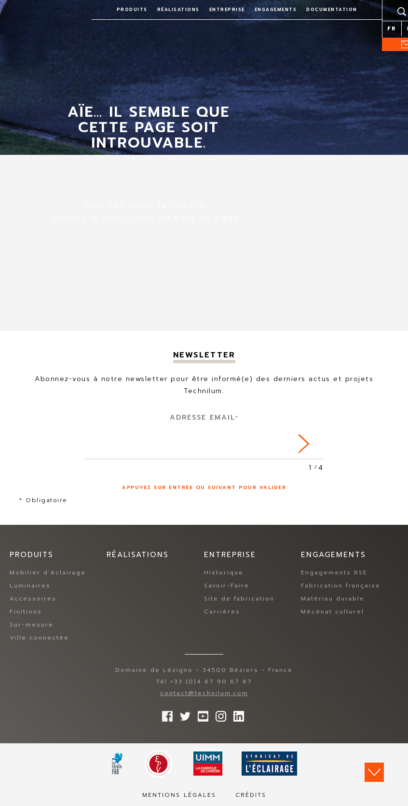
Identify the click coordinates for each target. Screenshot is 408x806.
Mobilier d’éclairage (48, 572)
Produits (132, 9)
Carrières (222, 611)
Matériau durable (333, 598)
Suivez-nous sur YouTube (200, 714)
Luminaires (30, 585)
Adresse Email (204, 417)
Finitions (26, 611)
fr (391, 29)
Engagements (276, 9)
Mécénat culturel (332, 611)
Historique (224, 572)
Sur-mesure (32, 624)
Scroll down (374, 772)
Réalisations (178, 9)
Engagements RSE (334, 572)
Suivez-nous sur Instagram (218, 714)
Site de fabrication (239, 598)
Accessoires (33, 598)
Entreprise (227, 9)
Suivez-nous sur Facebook (165, 714)
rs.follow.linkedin (236, 714)
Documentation (331, 9)
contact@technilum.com (204, 693)
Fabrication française (341, 585)
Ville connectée (39, 637)
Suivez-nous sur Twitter (182, 714)
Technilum (41, 16)
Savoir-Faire (226, 585)
